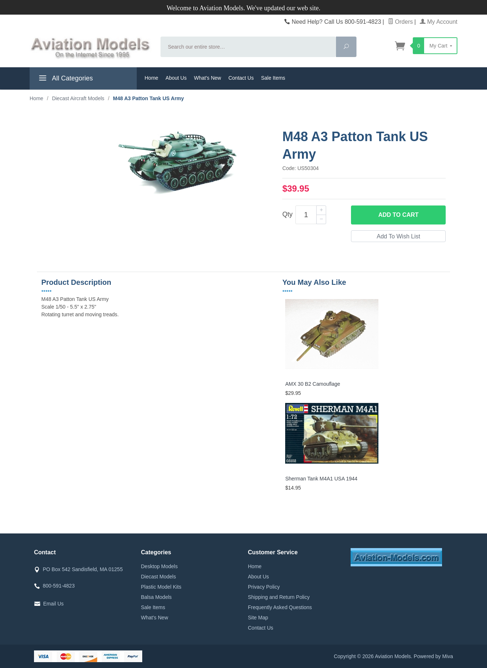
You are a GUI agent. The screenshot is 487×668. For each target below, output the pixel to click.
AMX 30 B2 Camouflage (312, 384)
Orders (400, 22)
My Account (438, 22)
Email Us (53, 604)
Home (151, 78)
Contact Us (241, 78)
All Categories (65, 79)
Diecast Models (158, 577)
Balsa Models (156, 597)
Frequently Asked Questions (280, 607)
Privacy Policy (264, 587)
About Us (176, 78)
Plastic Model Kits (161, 587)
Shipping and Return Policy (279, 597)
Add (398, 214)
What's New (207, 78)
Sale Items (273, 78)
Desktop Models (159, 566)
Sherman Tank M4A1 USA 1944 (321, 479)
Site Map (258, 617)
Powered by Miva (433, 656)
